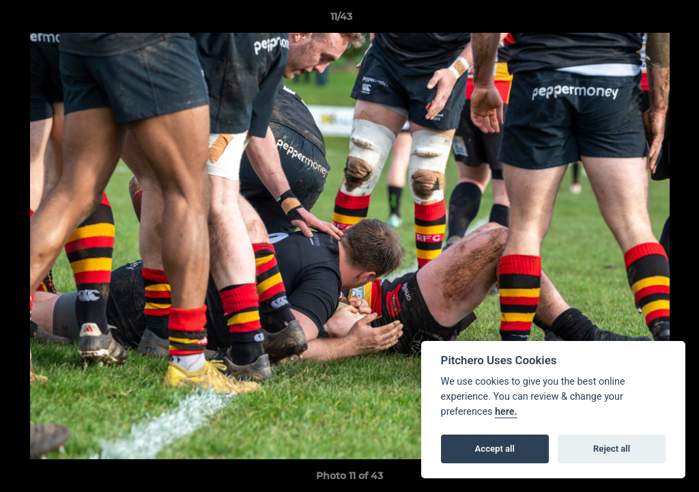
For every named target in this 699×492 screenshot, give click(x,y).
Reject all (611, 448)
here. (506, 412)
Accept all (495, 448)
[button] (641, 20)
